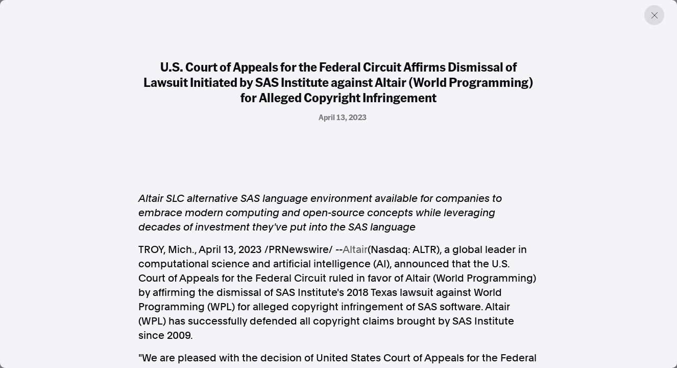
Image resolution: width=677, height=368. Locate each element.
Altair (355, 249)
